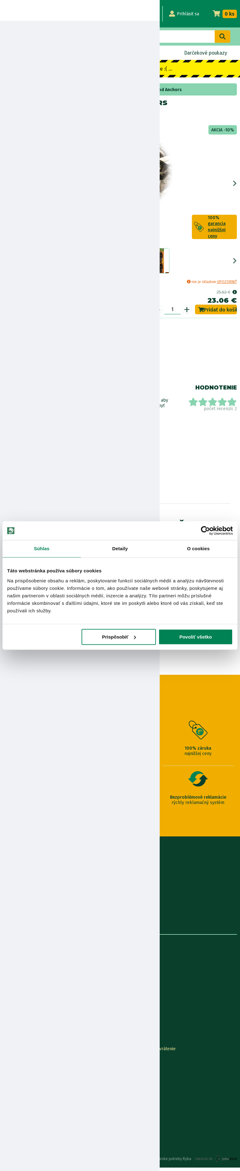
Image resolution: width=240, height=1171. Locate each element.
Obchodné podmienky (25, 995)
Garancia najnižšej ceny (25, 1072)
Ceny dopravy (16, 1093)
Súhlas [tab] (41, 548)
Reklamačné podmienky (27, 1124)
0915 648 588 (120, 861)
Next (235, 185)
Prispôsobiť (119, 636)
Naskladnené (142, 53)
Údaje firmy (14, 985)
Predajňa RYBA (17, 975)
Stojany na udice (41, 89)
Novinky (21, 53)
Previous (5, 185)
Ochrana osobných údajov (28, 1114)
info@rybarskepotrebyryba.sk (120, 878)
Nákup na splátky (36, 354)
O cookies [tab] (198, 548)
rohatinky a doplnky (81, 89)
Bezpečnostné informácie (33, 372)
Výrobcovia (14, 1026)
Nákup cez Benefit (138, 1072)
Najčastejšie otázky (139, 1083)
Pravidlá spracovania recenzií (32, 1103)
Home (15, 89)
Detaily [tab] (120, 548)
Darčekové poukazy (205, 53)
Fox (23, 116)
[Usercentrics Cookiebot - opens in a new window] (205, 530)
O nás (8, 965)
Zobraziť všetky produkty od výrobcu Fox (31, 434)
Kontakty (12, 1052)
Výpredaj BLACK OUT (79, 53)
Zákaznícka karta (137, 1093)
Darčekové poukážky (24, 1083)
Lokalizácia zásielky (22, 1062)
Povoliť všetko (195, 636)
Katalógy (12, 1016)
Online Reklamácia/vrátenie (148, 1052)
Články (10, 1006)
